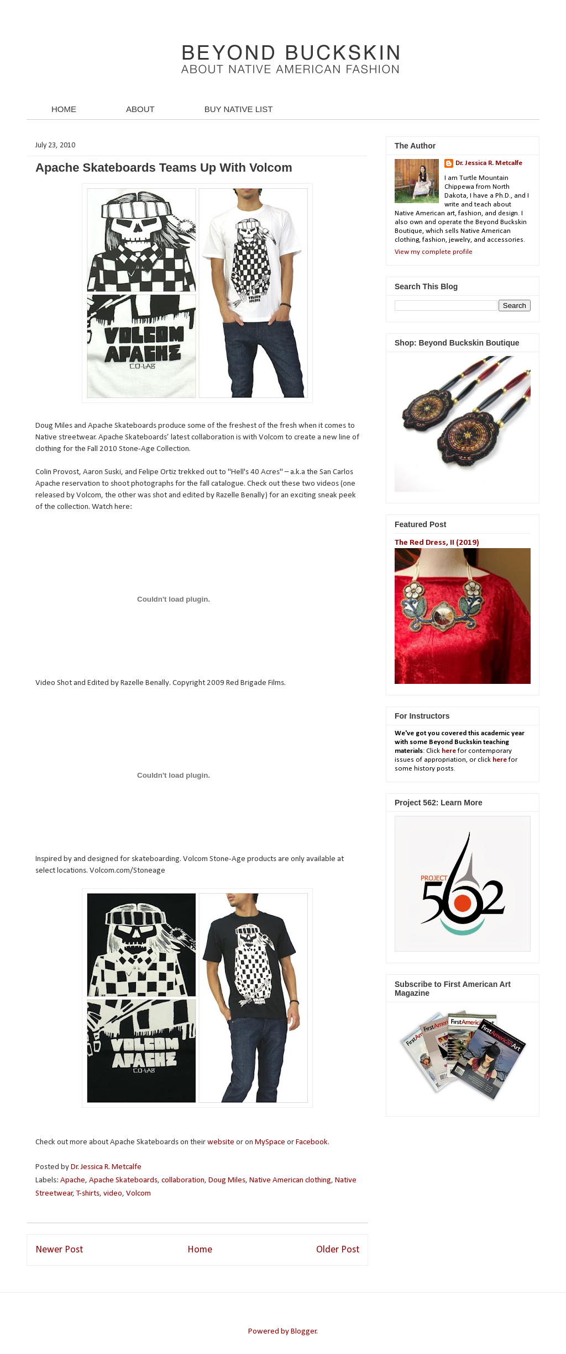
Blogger (304, 1332)
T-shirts (87, 1194)
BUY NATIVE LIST (239, 109)
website (220, 1142)
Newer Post (59, 1250)
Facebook (312, 1142)
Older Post (337, 1250)
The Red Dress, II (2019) (437, 543)
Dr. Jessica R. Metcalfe (107, 1167)
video (112, 1194)
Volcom (138, 1194)
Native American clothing (290, 1180)
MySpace (270, 1142)
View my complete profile (434, 252)
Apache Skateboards (123, 1180)
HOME (63, 109)
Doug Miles (226, 1180)
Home (199, 1250)
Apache (72, 1180)
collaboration (183, 1180)
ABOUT (140, 109)
